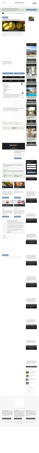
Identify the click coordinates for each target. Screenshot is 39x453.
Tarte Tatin (16, 148)
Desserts (11, 148)
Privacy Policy (31, 170)
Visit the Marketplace (18, 418)
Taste (5, 13)
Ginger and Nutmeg (18, 229)
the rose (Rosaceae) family (19, 33)
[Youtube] (15, 145)
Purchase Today (31, 9)
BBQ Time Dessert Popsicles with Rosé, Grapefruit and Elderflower (19, 208)
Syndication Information (5, 166)
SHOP (35, 6)
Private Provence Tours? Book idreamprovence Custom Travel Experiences (32, 376)
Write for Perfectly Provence (18, 421)
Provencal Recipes (8, 13)
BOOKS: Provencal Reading (23, 6)
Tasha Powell (10, 186)
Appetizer (4, 186)
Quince (12, 148)
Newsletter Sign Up (7, 421)
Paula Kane (21, 186)
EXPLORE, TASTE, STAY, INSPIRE (16, 6)
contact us (13, 165)
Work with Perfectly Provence (25, 421)
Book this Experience (18, 158)
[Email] (14, 145)
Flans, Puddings (18, 186)
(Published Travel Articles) (14, 230)
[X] (17, 145)
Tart (14, 148)
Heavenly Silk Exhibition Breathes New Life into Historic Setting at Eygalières (32, 379)
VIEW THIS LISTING (31, 102)
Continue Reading (5, 197)
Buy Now (31, 240)
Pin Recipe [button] (19, 73)
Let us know (13, 128)
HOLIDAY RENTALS (5, 6)
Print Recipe (8, 73)
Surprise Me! (5, 17)
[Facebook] (10, 145)
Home (3, 13)
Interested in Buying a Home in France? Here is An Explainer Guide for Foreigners (32, 372)
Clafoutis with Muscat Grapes (18, 189)
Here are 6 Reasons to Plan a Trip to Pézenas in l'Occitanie (18, 176)
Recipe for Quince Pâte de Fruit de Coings (7, 189)
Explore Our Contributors (30, 418)
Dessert (11, 13)
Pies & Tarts (14, 13)
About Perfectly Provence (6, 418)
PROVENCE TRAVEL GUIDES (30, 6)
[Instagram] (11, 145)
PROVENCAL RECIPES (10, 6)
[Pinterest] (12, 145)
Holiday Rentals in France (31, 421)
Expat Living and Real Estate (31, 388)
